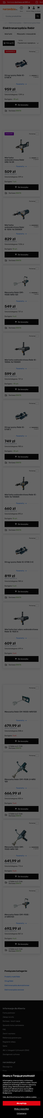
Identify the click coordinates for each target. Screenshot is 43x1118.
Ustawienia (21, 1113)
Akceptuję (21, 1103)
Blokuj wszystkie (21, 1109)
